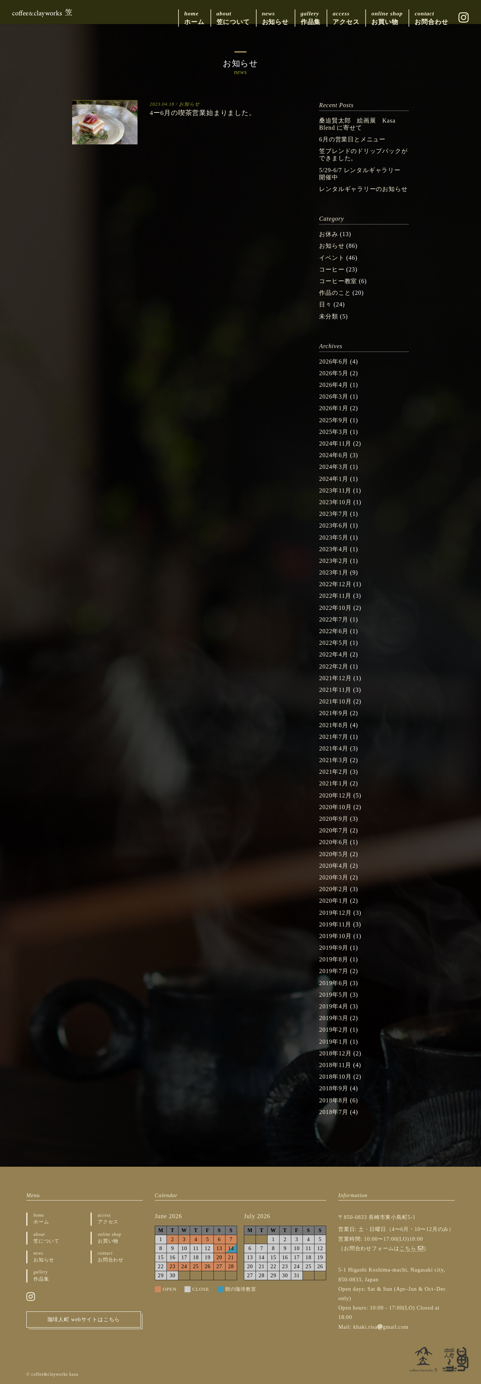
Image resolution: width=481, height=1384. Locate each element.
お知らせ (189, 104)
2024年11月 (335, 443)
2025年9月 (333, 420)
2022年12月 (335, 584)
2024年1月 (333, 479)
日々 (325, 304)
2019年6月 (333, 983)
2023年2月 (333, 561)
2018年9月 (333, 1088)
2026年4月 (333, 385)
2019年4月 (333, 1006)
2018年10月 (335, 1076)
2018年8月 (333, 1100)
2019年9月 (333, 947)
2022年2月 (333, 666)
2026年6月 (333, 361)
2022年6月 (333, 631)
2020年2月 (333, 889)
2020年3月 (333, 877)
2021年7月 (333, 737)
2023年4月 (333, 549)
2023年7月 (333, 514)
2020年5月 (333, 854)
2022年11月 (335, 596)
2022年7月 (333, 619)
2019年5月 (333, 994)
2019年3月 (333, 1018)
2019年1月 (333, 1041)
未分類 (328, 316)
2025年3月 (333, 432)
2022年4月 (333, 654)
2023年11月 (335, 490)
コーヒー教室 (338, 281)
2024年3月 (333, 467)
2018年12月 (335, 1053)
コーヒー (331, 269)
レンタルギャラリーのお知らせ (363, 189)
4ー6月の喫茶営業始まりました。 (203, 113)
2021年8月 (333, 725)
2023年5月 (333, 537)
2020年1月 (333, 900)
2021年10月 (335, 701)
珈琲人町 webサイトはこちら (83, 1319)
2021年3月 (333, 760)
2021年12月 (335, 678)
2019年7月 (333, 971)
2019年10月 (335, 936)
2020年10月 (335, 807)
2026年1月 (333, 408)
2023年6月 (333, 525)
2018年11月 (335, 1065)
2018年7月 (333, 1112)
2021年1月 (333, 783)
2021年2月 (333, 772)
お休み (328, 234)
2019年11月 (335, 924)
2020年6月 (333, 842)
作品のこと (335, 293)
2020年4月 (333, 866)
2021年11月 (335, 690)
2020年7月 (333, 830)
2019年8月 (333, 959)
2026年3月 (333, 396)
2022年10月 (335, 608)
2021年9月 (333, 713)
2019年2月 (333, 1029)
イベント (331, 258)
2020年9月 (333, 819)
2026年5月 (333, 373)
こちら (411, 1248)
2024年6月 (333, 455)
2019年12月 (335, 913)
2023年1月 (333, 572)
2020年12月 (335, 795)
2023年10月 (335, 502)
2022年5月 (333, 643)
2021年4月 (333, 748)
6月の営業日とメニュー (352, 139)
